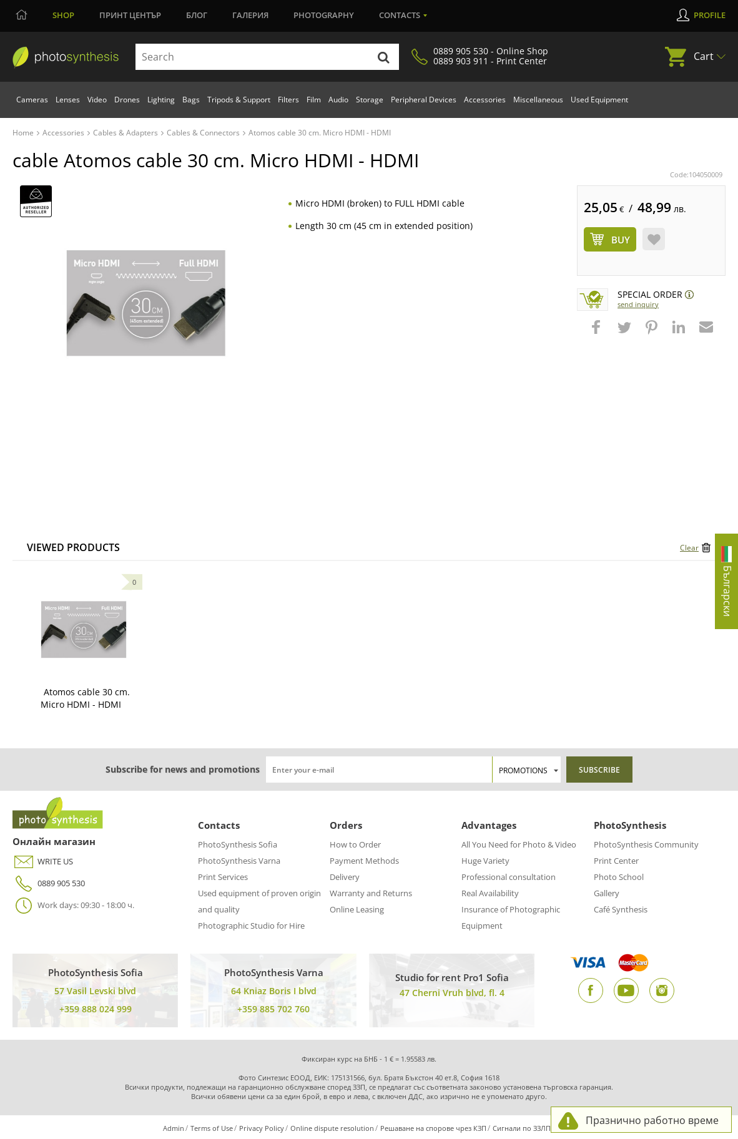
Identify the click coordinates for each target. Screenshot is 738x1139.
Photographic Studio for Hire (251, 925)
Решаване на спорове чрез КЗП (433, 1128)
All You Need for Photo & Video (518, 844)
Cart (704, 56)
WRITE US (42, 862)
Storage (369, 99)
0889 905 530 (48, 883)
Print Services (223, 876)
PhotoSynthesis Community (646, 844)
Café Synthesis (620, 909)
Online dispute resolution (332, 1128)
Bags (191, 99)
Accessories (485, 99)
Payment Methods (364, 860)
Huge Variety (485, 860)
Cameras (32, 99)
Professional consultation (508, 876)
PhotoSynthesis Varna (239, 860)
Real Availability (490, 893)
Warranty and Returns (371, 893)
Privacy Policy (261, 1128)
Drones (127, 99)
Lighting (161, 99)
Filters (288, 99)
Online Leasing (357, 909)
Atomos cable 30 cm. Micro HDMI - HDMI (85, 698)
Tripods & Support (238, 99)
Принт (130, 15)
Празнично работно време (652, 1120)
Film (314, 99)
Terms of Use (211, 1128)
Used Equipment (599, 99)
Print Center (616, 860)
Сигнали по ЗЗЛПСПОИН (534, 1128)
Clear (689, 547)
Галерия (250, 15)
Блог (196, 15)
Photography (323, 15)
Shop (63, 15)
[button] (597, 333)
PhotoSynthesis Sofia (237, 844)
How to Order (355, 844)
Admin (173, 1128)
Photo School (619, 876)
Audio (338, 99)
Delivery (345, 876)
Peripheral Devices (423, 99)
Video (97, 99)
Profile (710, 15)
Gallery (606, 893)
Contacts (399, 15)
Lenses (68, 99)
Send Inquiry (638, 304)
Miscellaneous (538, 99)
